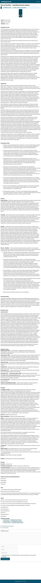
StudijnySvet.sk (6, 2)
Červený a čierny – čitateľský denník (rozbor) (13, 522)
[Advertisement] (20, 570)
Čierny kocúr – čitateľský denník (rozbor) (12, 520)
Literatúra (12, 526)
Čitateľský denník (5, 526)
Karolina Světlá (5, 527)
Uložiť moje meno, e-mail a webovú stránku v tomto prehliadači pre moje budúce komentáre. (19, 556)
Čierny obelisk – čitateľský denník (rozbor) (12, 521)
